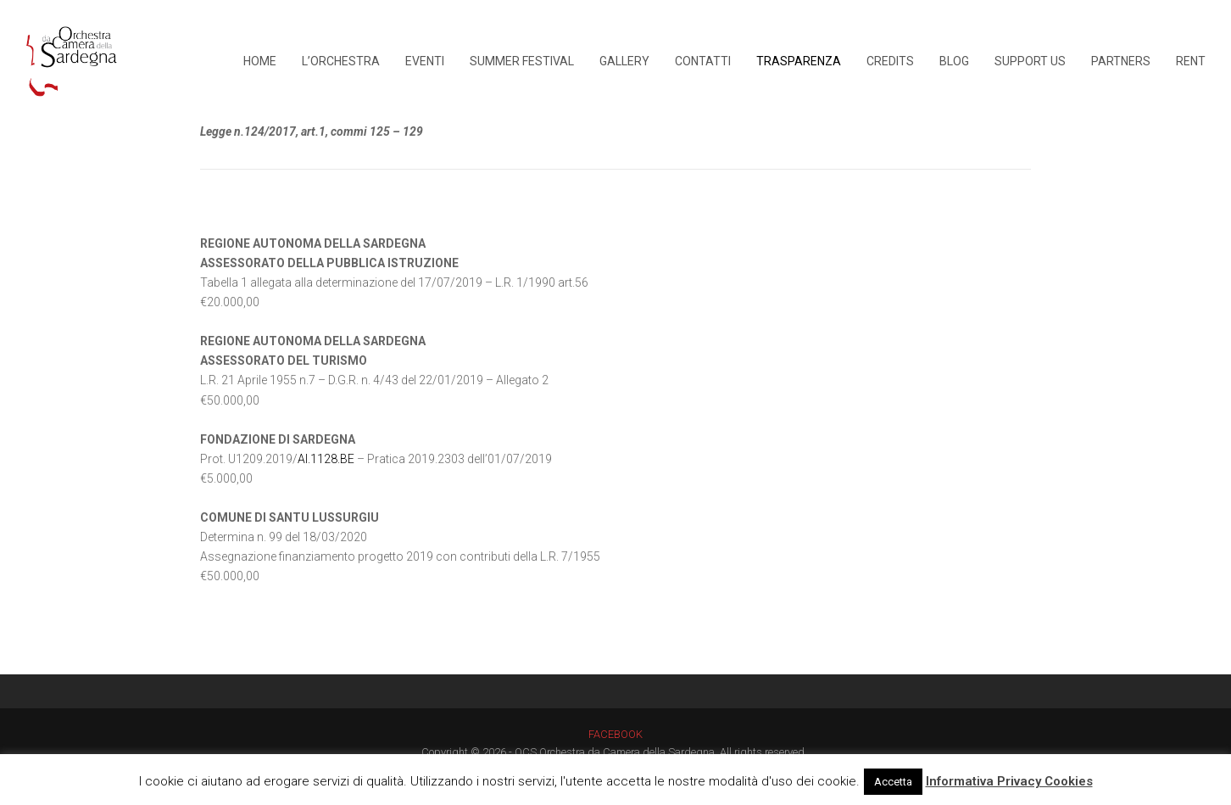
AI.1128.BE (326, 459)
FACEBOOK (615, 734)
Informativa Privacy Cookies (1009, 781)
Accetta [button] (893, 781)
